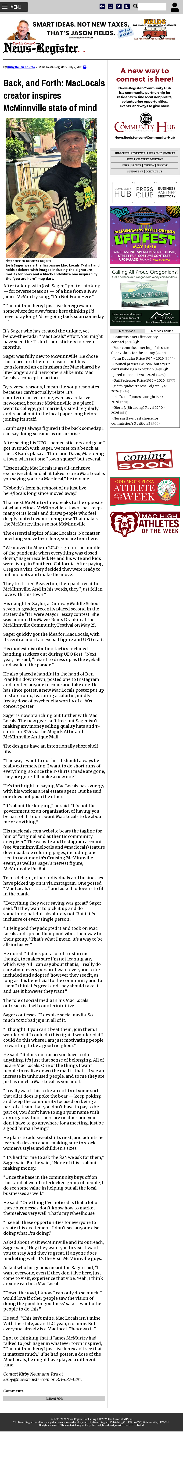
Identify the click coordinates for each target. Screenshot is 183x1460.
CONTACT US (152, 171)
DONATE (168, 153)
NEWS (124, 165)
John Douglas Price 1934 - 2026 (137, 358)
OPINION (147, 165)
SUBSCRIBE (120, 153)
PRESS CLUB (153, 153)
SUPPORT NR (134, 171)
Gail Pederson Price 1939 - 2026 (137, 380)
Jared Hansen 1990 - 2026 (133, 375)
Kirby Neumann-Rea (22, 67)
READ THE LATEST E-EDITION (143, 159)
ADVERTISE (136, 153)
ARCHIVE (160, 165)
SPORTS (135, 165)
